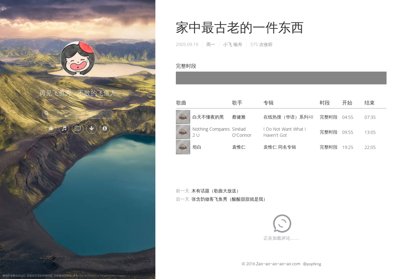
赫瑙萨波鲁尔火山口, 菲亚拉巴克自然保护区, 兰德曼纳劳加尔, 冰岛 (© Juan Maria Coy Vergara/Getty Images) (64, 275)
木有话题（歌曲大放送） (216, 191)
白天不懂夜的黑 (208, 117)
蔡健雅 (239, 117)
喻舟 (237, 44)
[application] (281, 78)
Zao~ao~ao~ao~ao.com (278, 264)
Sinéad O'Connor (241, 132)
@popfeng (312, 263)
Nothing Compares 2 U (211, 132)
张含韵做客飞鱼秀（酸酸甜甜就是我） (230, 199)
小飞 (227, 44)
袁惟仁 (239, 147)
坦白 (196, 147)
